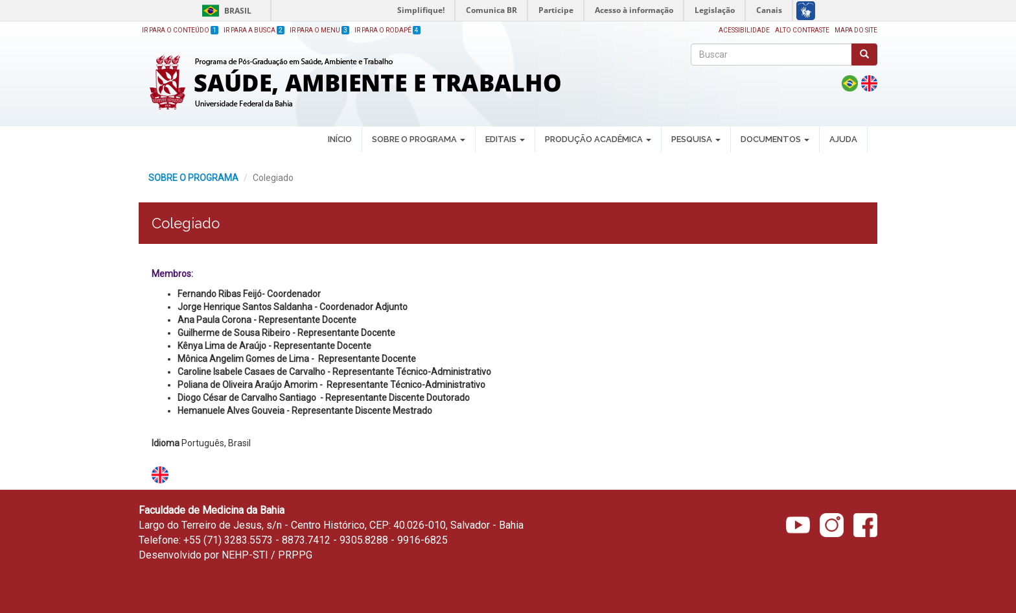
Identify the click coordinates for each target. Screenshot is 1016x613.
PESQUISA (696, 139)
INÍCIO (340, 139)
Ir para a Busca (254, 30)
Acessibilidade (744, 30)
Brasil (224, 10)
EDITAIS (505, 139)
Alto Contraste (802, 30)
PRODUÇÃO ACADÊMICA (598, 139)
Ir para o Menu (319, 30)
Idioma (165, 443)
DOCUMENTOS (775, 139)
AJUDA (843, 139)
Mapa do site (856, 30)
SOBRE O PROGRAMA (418, 139)
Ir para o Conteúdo (180, 30)
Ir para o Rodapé (387, 30)
